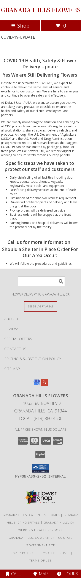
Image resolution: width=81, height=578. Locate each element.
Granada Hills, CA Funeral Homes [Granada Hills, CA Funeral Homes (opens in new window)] (31, 515)
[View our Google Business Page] (36, 384)
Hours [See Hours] (67, 574)
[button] (40, 468)
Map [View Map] (40, 574)
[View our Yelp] (44, 384)
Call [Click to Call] (13, 574)
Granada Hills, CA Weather (32, 538)
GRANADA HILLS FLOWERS (40, 10)
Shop (20, 25)
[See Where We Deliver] (40, 306)
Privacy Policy (21, 553)
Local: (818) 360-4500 (40, 418)
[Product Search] (41, 281)
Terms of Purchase (53, 553)
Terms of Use (40, 560)
